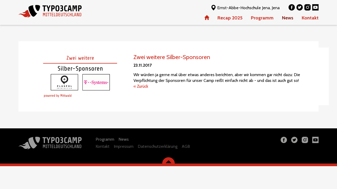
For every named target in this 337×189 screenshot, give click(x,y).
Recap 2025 (229, 17)
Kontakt (310, 17)
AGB (186, 146)
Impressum (123, 146)
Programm (262, 17)
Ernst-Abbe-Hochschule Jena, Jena (245, 7)
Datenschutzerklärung (157, 146)
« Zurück (140, 86)
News (287, 17)
